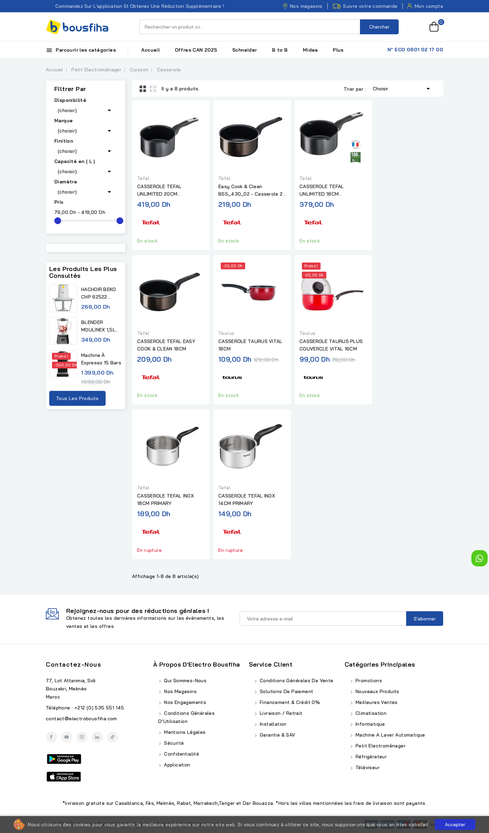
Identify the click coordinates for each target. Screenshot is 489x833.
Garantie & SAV (276, 735)
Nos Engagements (184, 702)
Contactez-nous (73, 664)
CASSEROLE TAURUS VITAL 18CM (250, 345)
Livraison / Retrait (280, 713)
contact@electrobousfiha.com (81, 719)
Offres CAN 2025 (196, 50)
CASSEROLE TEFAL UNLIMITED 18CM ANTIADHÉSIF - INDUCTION (330, 190)
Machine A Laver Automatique (389, 735)
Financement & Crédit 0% (289, 702)
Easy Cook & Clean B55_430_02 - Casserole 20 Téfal (252, 190)
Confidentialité (181, 754)
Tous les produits (77, 398)
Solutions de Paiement (285, 691)
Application (177, 765)
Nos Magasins (180, 691)
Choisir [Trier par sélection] (402, 88)
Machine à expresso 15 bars (101, 359)
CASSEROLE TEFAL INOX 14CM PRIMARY (246, 499)
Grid (143, 88)
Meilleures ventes (376, 702)
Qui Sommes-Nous (184, 680)
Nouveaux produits (376, 691)
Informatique (369, 724)
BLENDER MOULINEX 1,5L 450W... (98, 326)
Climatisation (370, 713)
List (153, 88)
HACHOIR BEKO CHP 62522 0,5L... (98, 293)
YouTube (66, 737)
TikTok (112, 737)
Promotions (368, 680)
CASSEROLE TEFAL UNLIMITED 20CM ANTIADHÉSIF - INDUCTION (168, 190)
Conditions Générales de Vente (295, 680)
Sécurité (173, 743)
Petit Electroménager (379, 746)
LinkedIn (97, 737)
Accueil (150, 50)
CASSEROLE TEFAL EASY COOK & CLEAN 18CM (166, 345)
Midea (310, 50)
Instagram (82, 737)
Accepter (455, 824)
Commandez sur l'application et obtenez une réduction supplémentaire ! (135, 6)
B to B (280, 50)
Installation (272, 724)
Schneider (244, 50)
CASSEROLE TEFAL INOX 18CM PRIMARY (165, 499)
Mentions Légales (184, 732)
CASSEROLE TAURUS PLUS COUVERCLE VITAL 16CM (331, 345)
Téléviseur (367, 767)
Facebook (51, 737)
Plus (338, 50)
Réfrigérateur (370, 757)
